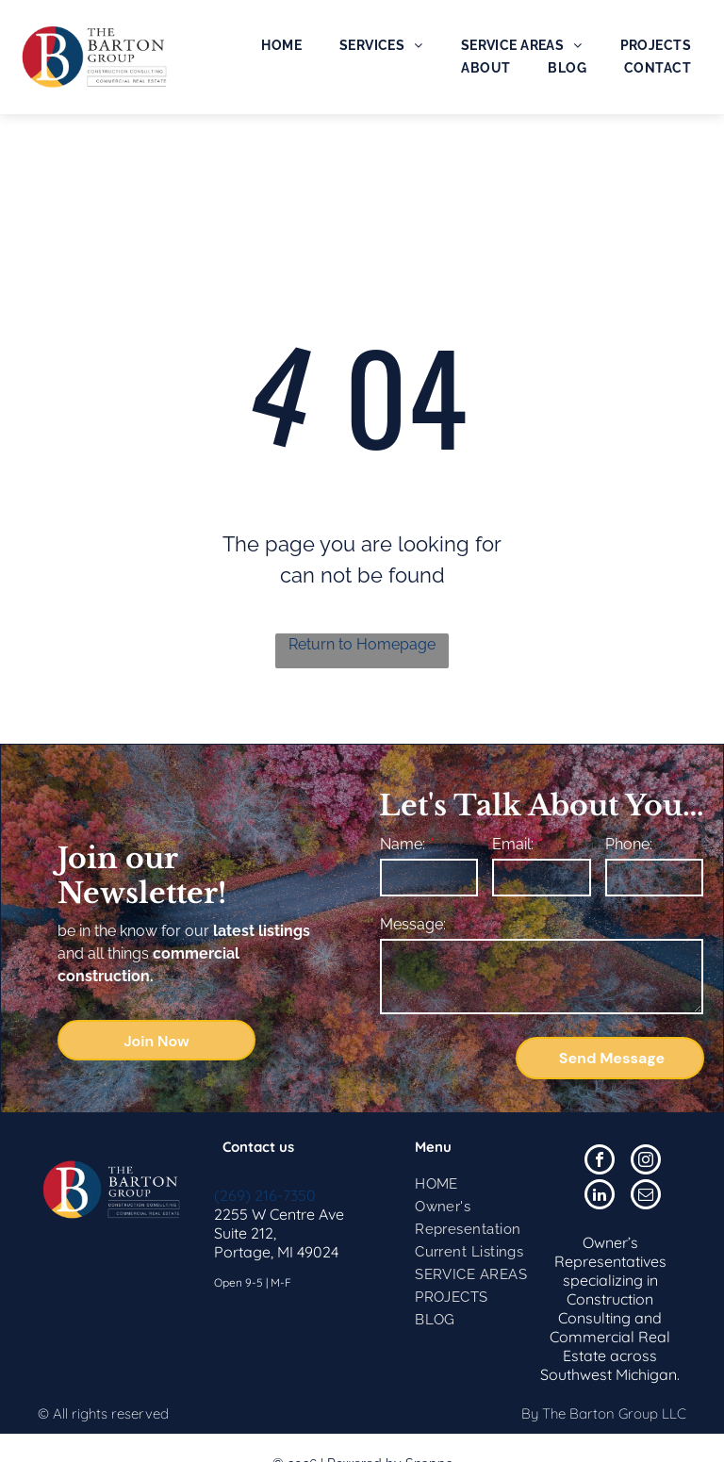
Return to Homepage (362, 644)
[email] (646, 1196)
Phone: (628, 844)
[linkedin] (599, 1196)
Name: (402, 844)
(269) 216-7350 (265, 1195)
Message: (413, 924)
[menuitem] (281, 45)
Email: (513, 844)
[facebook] (599, 1161)
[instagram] (646, 1161)
